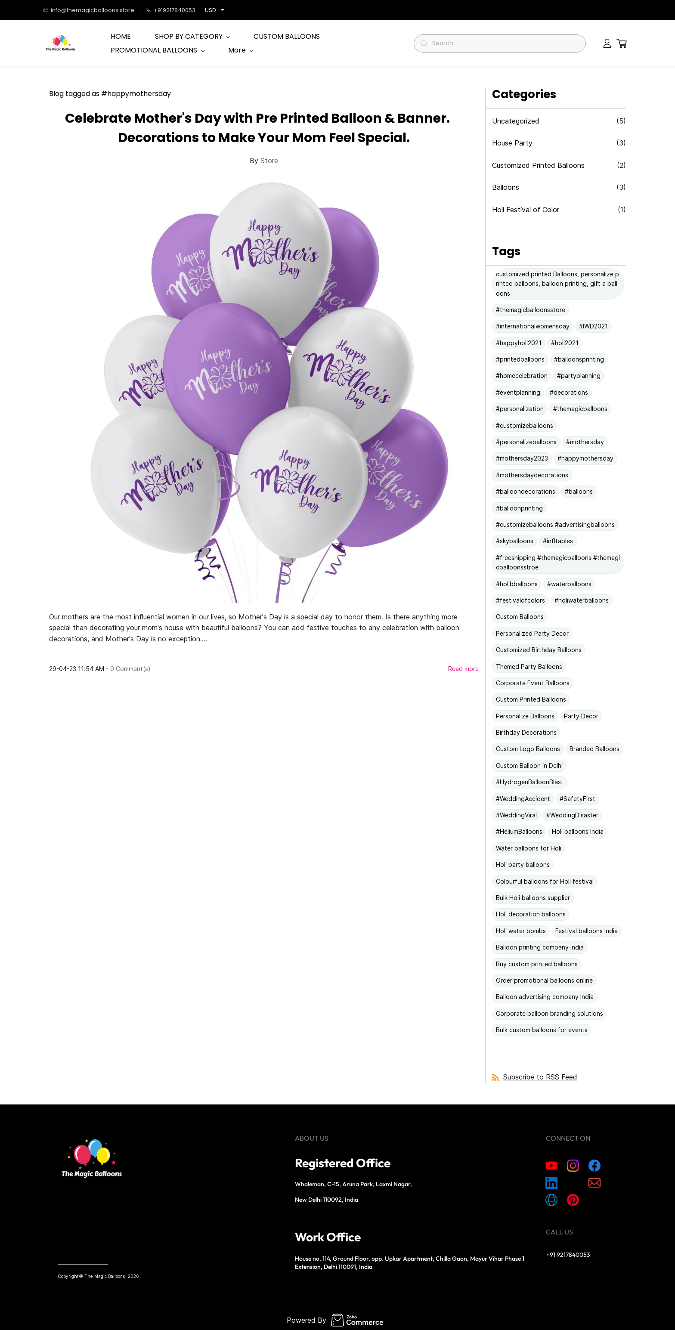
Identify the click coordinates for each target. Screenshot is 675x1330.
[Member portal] (607, 43)
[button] (621, 43)
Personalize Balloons (525, 716)
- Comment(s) (128, 668)
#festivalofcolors (520, 600)
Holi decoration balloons (531, 914)
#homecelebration (522, 375)
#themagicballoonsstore (530, 309)
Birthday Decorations (526, 732)
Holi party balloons (523, 864)
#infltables (558, 540)
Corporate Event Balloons (533, 683)
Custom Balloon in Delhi (529, 765)
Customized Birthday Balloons (539, 649)
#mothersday (585, 441)
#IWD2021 (593, 326)
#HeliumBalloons (519, 831)
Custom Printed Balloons (531, 699)
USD (210, 10)
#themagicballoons (580, 408)
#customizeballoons (524, 425)
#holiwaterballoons (581, 600)
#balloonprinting (519, 508)
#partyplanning (579, 375)
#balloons (579, 491)
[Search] (503, 43)
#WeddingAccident (523, 798)
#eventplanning (518, 392)
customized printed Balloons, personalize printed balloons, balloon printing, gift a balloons (557, 283)
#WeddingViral (516, 815)
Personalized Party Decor (532, 633)
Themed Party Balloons (529, 666)
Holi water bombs (521, 930)
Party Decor (581, 716)
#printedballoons (520, 359)
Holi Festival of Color (525, 209)
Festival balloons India (586, 930)
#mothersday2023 (522, 458)
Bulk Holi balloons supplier (533, 897)
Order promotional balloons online (544, 980)
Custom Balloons (520, 616)
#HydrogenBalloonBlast (530, 782)
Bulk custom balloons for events (542, 1029)
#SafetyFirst (577, 798)
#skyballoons (514, 540)
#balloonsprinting (579, 359)
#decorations (569, 392)
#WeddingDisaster (572, 815)
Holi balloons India (578, 831)
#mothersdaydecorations (532, 475)
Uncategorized (515, 121)
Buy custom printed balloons (537, 964)
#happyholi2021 (519, 342)
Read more (463, 668)
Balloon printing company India (540, 947)
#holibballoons (517, 584)
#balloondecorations (525, 491)
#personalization (520, 408)
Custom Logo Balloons (528, 748)
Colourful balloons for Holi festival (545, 881)
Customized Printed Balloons (538, 165)
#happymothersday (585, 458)
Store (269, 160)
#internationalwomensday (533, 326)
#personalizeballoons (526, 441)
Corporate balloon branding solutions (549, 1013)
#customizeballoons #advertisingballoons (555, 524)
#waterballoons (569, 584)
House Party (512, 143)
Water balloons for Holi (528, 848)
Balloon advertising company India (545, 996)
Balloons (505, 187)
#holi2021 (565, 342)
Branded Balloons (594, 748)
